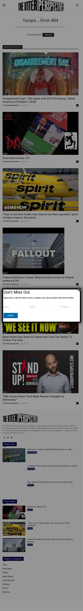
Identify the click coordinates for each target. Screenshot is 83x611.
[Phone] (68, 307)
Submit (10, 315)
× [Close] (80, 289)
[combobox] (59, 307)
